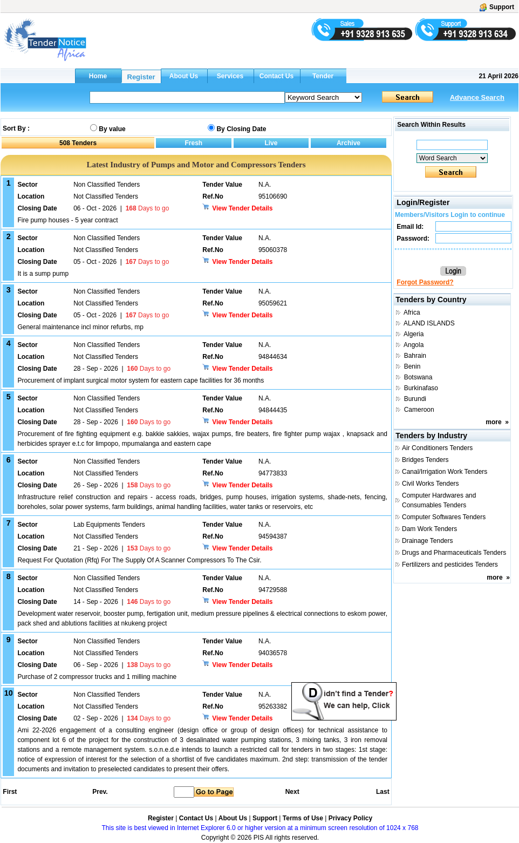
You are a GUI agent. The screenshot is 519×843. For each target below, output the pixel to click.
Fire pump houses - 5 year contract (67, 220)
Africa (412, 312)
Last (383, 792)
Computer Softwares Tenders (444, 517)
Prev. (99, 792)
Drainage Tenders (427, 541)
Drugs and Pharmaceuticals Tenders (454, 552)
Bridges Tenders (425, 460)
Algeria (414, 334)
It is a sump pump (43, 273)
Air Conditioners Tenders (437, 448)
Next (292, 792)
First (9, 792)
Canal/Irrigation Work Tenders (444, 471)
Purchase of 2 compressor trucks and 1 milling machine (96, 677)
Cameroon (419, 409)
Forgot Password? (425, 282)
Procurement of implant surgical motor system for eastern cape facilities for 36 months (140, 380)
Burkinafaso (421, 388)
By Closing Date (241, 129)
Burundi (415, 399)
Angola (414, 345)
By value (112, 129)
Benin (412, 366)
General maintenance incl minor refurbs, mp (80, 327)
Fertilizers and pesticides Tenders (450, 564)
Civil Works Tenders (430, 483)
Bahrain (415, 355)
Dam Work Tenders (429, 529)
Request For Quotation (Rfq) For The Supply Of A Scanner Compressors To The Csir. (139, 560)
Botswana (418, 377)
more (493, 422)
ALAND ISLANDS (429, 323)
